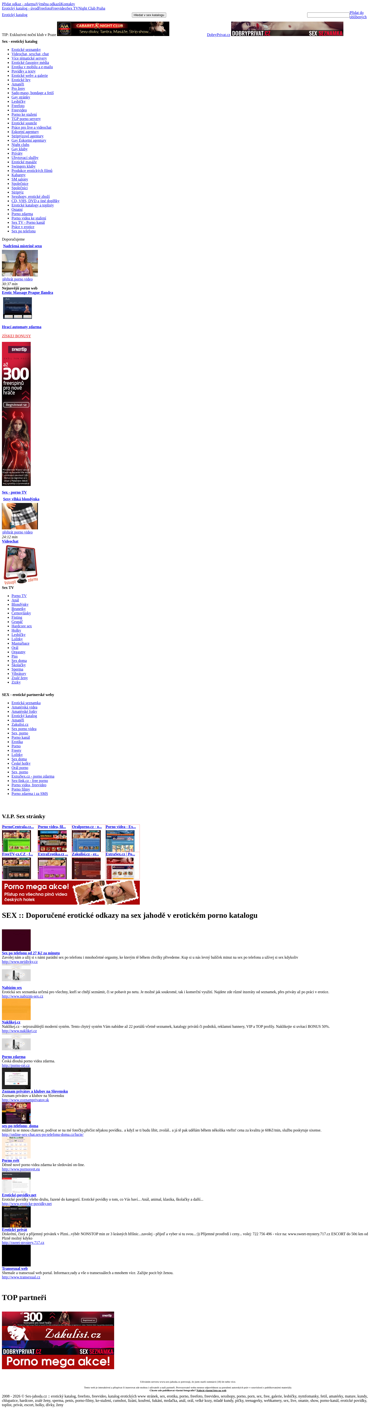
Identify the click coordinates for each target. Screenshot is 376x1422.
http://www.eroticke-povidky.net (27, 1204)
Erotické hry (21, 80)
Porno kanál (21, 737)
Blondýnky (20, 604)
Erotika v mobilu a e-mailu (32, 67)
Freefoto (44, 8)
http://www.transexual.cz (21, 1277)
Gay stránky (21, 97)
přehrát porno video (17, 279)
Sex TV (72, 8)
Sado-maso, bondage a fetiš (33, 93)
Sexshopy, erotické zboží (31, 196)
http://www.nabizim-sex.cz (22, 996)
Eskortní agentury (25, 132)
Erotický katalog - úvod (20, 8)
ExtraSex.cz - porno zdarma (33, 776)
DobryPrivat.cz (218, 35)
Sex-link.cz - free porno (30, 781)
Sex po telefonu (23, 231)
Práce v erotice (23, 227)
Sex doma (19, 661)
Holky (16, 630)
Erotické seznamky (26, 50)
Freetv (16, 750)
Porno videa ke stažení (29, 218)
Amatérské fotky (24, 711)
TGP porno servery (26, 119)
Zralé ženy (20, 678)
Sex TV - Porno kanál (28, 222)
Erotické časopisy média (30, 63)
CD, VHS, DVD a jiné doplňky (35, 201)
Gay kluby (20, 149)
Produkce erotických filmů (32, 171)
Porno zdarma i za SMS (30, 794)
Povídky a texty (23, 71)
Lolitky (17, 639)
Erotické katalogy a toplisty (33, 205)
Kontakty (68, 4)
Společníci (20, 188)
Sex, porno (20, 733)
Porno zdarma (22, 214)
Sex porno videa (24, 729)
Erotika (17, 742)
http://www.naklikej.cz (19, 1031)
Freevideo (59, 8)
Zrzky (16, 682)
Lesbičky (19, 101)
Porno (16, 746)
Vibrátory (19, 674)
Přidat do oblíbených (358, 15)
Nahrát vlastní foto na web (211, 1390)
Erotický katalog (14, 15)
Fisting (17, 617)
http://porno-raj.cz (16, 1065)
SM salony (20, 179)
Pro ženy (18, 88)
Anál (15, 600)
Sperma (17, 669)
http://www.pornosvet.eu (21, 1169)
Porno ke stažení (24, 114)
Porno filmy (21, 789)
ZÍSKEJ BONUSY (16, 336)
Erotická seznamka (26, 703)
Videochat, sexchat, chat (30, 54)
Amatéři (18, 84)
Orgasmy (18, 652)
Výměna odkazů (48, 4)
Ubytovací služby (25, 158)
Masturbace (20, 643)
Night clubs (20, 145)
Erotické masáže (24, 162)
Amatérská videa (24, 707)
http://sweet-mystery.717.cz (23, 1242)
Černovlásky (21, 613)
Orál (15, 648)
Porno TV (19, 596)
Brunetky (19, 609)
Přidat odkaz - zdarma (19, 4)
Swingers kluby (23, 166)
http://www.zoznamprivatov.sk (25, 1100)
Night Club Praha (91, 8)
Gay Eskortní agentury (29, 140)
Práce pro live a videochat (31, 127)
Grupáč (17, 622)
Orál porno (20, 768)
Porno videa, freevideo (29, 785)
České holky (21, 763)
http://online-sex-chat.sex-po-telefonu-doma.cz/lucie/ (42, 1134)
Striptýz (18, 192)
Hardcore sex (22, 626)
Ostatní (17, 209)
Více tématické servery (29, 58)
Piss (15, 656)
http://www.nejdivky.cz (20, 962)
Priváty (17, 153)
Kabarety (19, 175)
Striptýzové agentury (28, 136)
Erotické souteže (24, 123)
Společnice (20, 184)
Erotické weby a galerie (30, 75)
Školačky (19, 665)
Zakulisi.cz (20, 724)
